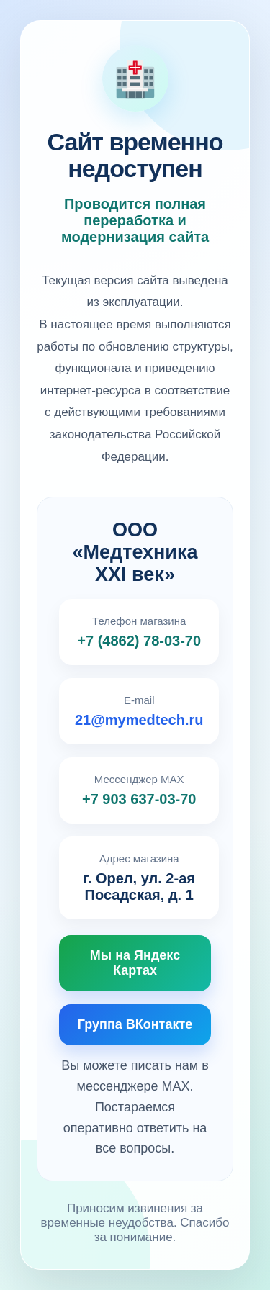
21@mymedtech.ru (139, 720)
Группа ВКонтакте (135, 1024)
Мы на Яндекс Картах (135, 963)
